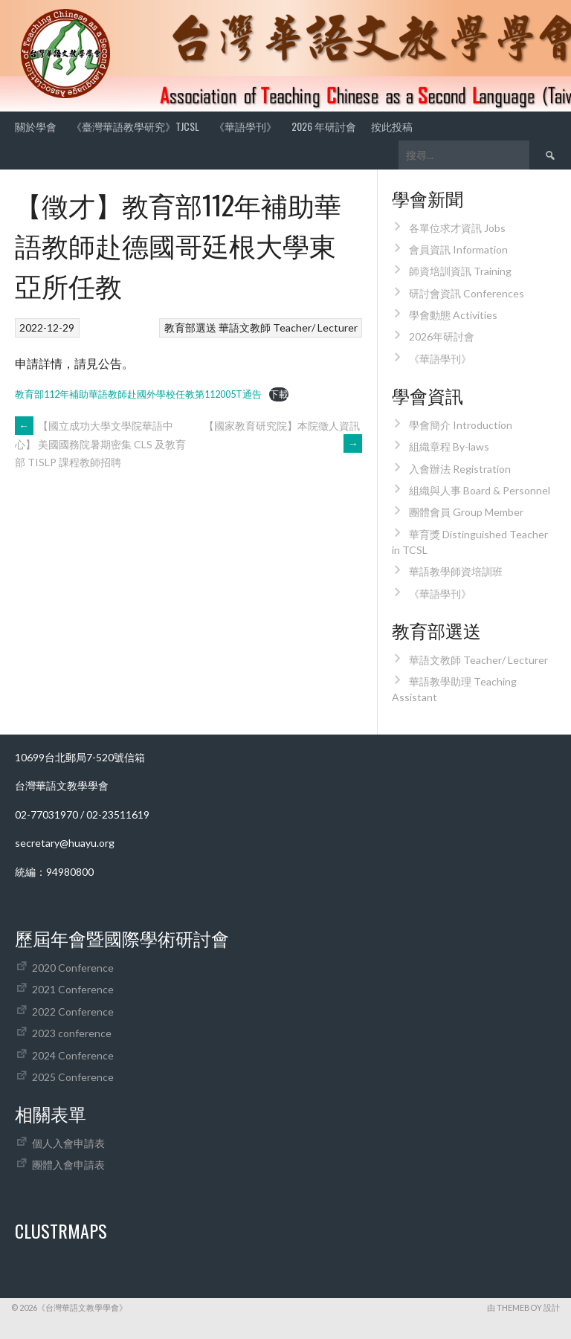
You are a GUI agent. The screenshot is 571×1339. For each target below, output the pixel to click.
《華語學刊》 (245, 126)
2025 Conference (73, 1077)
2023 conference (72, 1033)
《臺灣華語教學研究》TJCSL (135, 126)
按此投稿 (392, 126)
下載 (278, 394)
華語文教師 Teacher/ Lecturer (288, 327)
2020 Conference (73, 967)
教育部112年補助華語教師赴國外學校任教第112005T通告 (138, 394)
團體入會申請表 (68, 1164)
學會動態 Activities (453, 315)
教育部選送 (190, 327)
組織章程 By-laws (449, 446)
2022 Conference (73, 1011)
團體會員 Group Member (466, 512)
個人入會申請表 (68, 1143)
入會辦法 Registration (460, 468)
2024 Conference (73, 1055)
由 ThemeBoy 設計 (523, 1307)
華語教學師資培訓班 (456, 571)
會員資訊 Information (458, 249)
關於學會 (36, 126)
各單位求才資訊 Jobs (457, 228)
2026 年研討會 (323, 126)
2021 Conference (73, 989)
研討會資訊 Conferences (466, 293)
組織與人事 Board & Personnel (479, 490)
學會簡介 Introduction (460, 425)
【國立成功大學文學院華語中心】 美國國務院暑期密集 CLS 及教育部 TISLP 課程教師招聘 (100, 443)
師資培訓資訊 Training (460, 271)
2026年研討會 (441, 336)
